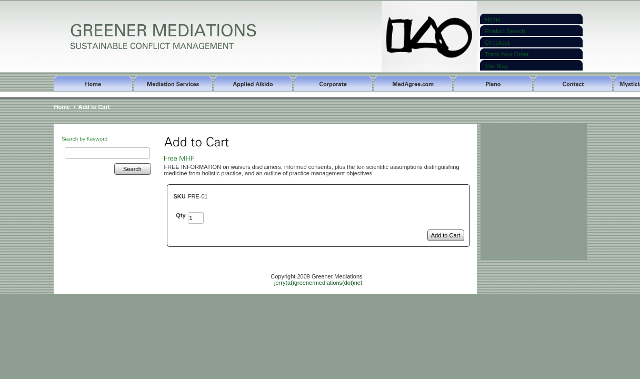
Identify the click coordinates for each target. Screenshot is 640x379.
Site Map (496, 66)
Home (493, 19)
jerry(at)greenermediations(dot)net (318, 283)
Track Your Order (507, 54)
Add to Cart (94, 107)
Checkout (497, 42)
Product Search (505, 31)
